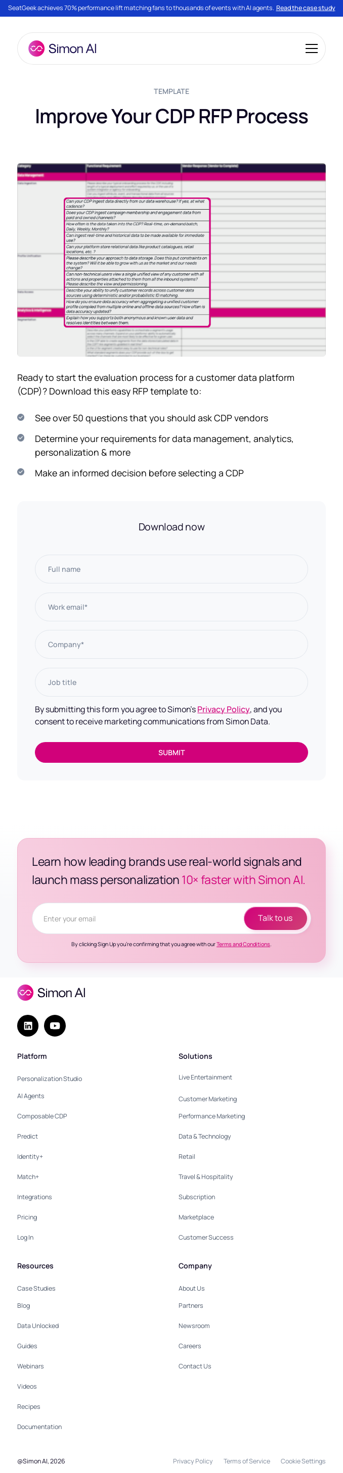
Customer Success (206, 1237)
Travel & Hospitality (206, 1176)
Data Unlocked (38, 1325)
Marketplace (196, 1217)
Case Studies (36, 1288)
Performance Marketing (212, 1116)
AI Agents (31, 1096)
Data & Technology (205, 1136)
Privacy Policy (223, 709)
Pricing (27, 1217)
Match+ (28, 1176)
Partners (191, 1305)
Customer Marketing (208, 1099)
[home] (59, 48)
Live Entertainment (205, 1077)
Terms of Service (247, 1461)
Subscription (197, 1197)
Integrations (34, 1197)
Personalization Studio (49, 1078)
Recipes (28, 1406)
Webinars (30, 1366)
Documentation (39, 1426)
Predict (27, 1136)
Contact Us (195, 1366)
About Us (192, 1288)
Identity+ (30, 1156)
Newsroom (194, 1325)
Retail (187, 1156)
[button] (309, 48)
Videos (27, 1386)
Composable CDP (42, 1116)
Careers (190, 1346)
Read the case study (305, 8)
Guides (27, 1346)
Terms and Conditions (243, 944)
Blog (23, 1305)
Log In (25, 1237)
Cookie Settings (303, 1461)
